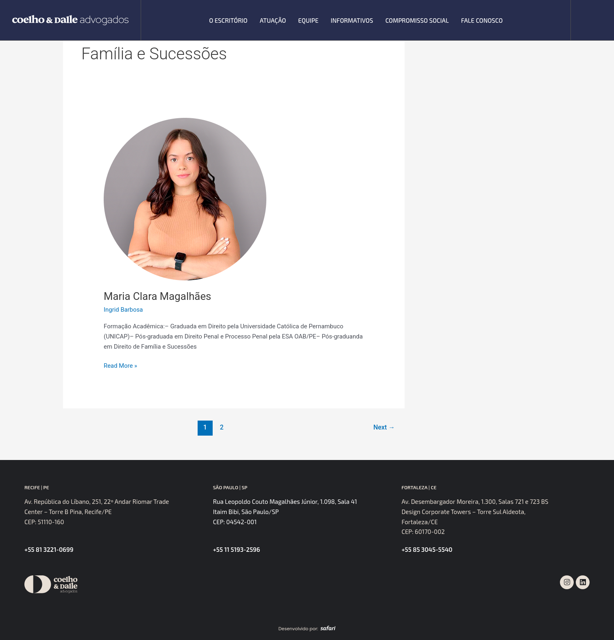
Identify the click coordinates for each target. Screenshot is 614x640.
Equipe (308, 20)
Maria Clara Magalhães (158, 296)
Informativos (352, 20)
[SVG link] (70, 20)
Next (384, 427)
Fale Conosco (482, 20)
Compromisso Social (417, 20)
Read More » (120, 365)
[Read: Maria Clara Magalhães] (185, 198)
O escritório (228, 20)
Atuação (273, 20)
